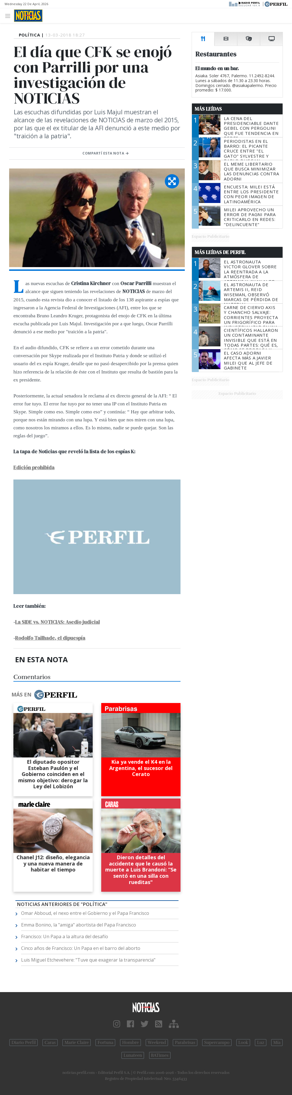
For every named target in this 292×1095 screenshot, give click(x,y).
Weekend (157, 1042)
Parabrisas (185, 1042)
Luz (260, 1042)
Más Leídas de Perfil (220, 252)
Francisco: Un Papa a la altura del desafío (64, 936)
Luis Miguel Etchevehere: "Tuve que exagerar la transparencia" (88, 960)
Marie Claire (76, 1042)
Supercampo (217, 1042)
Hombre (130, 1042)
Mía (277, 1042)
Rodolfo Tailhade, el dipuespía (50, 638)
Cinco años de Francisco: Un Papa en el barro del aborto (80, 948)
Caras (50, 1042)
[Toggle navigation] (9, 15)
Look (243, 1042)
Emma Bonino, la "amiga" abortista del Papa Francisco (78, 925)
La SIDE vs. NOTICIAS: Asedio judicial (57, 622)
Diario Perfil (23, 1042)
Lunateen (132, 1055)
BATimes (160, 1055)
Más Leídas (208, 108)
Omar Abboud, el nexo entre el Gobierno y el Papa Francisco (85, 913)
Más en (44, 695)
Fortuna (105, 1042)
